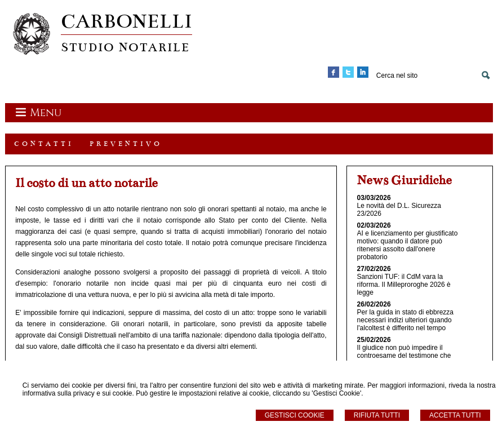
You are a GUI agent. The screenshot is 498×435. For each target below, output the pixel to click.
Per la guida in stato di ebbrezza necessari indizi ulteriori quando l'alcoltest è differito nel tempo (405, 320)
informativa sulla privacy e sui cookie (77, 393)
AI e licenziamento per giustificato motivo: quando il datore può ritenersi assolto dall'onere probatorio (407, 245)
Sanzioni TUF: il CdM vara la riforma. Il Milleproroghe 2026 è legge (404, 284)
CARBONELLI (126, 21)
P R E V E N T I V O (125, 144)
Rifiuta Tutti (377, 415)
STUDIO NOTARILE (125, 47)
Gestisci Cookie (294, 415)
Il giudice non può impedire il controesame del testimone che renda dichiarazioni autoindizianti (406, 355)
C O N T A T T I (43, 144)
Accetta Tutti (455, 415)
